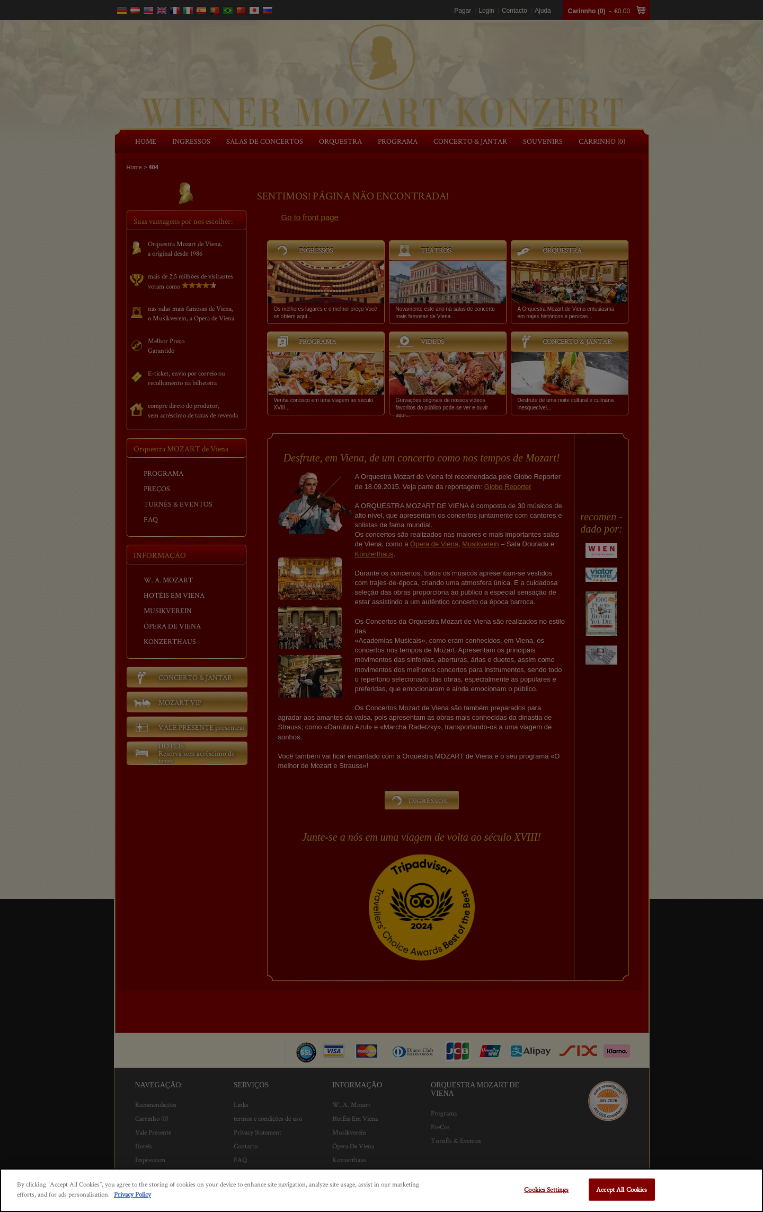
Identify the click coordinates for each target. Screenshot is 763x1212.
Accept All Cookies (621, 1189)
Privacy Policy (132, 1194)
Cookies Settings (546, 1189)
